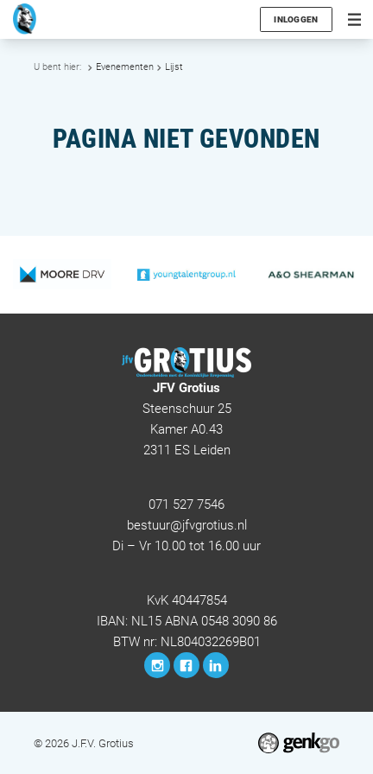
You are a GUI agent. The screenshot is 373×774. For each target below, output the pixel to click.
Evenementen (125, 67)
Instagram (157, 665)
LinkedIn (216, 665)
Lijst (174, 67)
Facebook (186, 665)
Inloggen (296, 19)
